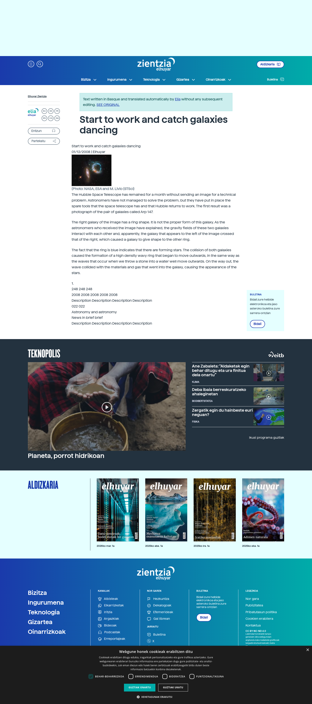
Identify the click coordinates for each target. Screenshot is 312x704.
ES (51, 111)
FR (57, 111)
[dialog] (156, 675)
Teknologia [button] (154, 80)
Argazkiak (108, 619)
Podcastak (109, 632)
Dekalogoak (159, 605)
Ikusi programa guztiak (266, 437)
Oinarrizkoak (47, 631)
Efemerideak (160, 612)
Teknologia (44, 612)
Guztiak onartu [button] (140, 687)
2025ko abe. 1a (154, 545)
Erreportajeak (111, 639)
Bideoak (107, 626)
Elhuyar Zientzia (37, 96)
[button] (31, 64)
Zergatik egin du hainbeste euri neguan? (222, 412)
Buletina (275, 79)
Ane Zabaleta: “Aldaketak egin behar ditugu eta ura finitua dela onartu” (221, 370)
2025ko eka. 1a (250, 545)
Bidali (257, 324)
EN (44, 118)
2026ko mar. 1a (105, 545)
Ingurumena (46, 602)
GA (57, 118)
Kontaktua (253, 625)
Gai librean (158, 619)
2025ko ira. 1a (202, 545)
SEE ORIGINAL (108, 105)
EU (44, 111)
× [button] (307, 650)
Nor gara (252, 599)
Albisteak (108, 599)
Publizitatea (254, 605)
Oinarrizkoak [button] (219, 80)
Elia (177, 99)
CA (50, 118)
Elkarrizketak (111, 605)
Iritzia (105, 612)
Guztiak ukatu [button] (173, 687)
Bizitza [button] (89, 80)
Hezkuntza (158, 599)
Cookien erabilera (259, 619)
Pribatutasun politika (261, 612)
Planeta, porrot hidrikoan (66, 456)
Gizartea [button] (185, 80)
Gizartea (40, 621)
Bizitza (37, 592)
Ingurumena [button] (120, 80)
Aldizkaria (270, 64)
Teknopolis (44, 353)
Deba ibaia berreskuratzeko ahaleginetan (219, 391)
